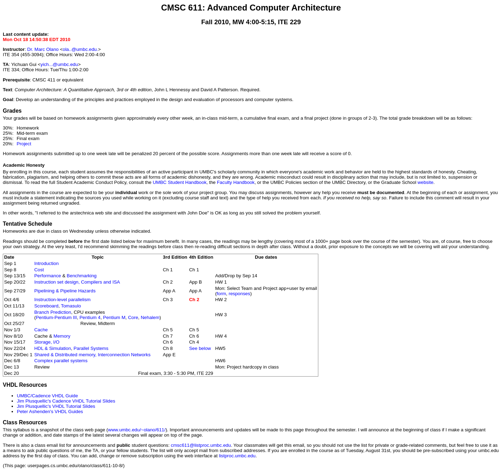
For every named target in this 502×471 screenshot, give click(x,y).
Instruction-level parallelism (62, 299)
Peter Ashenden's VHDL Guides (50, 411)
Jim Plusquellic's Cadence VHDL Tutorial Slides (66, 401)
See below (200, 348)
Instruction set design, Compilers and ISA (77, 282)
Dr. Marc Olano (43, 49)
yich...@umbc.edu (59, 64)
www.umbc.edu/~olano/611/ (136, 429)
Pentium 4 (90, 317)
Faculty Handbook (236, 182)
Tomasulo (71, 306)
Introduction (46, 263)
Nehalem (150, 317)
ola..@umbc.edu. (80, 49)
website (425, 182)
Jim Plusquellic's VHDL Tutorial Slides (56, 406)
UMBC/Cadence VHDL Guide (47, 395)
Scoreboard (46, 306)
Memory (62, 336)
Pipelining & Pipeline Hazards (65, 290)
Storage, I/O (47, 342)
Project (23, 143)
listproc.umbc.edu (237, 455)
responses (239, 293)
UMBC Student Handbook (179, 182)
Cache (41, 329)
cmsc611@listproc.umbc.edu (201, 445)
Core (133, 317)
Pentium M (114, 317)
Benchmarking (81, 275)
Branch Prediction (52, 312)
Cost (39, 269)
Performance (47, 275)
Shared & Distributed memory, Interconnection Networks (92, 354)
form (221, 293)
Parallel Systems (91, 348)
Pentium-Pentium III (56, 317)
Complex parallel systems (61, 360)
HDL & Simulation (52, 348)
